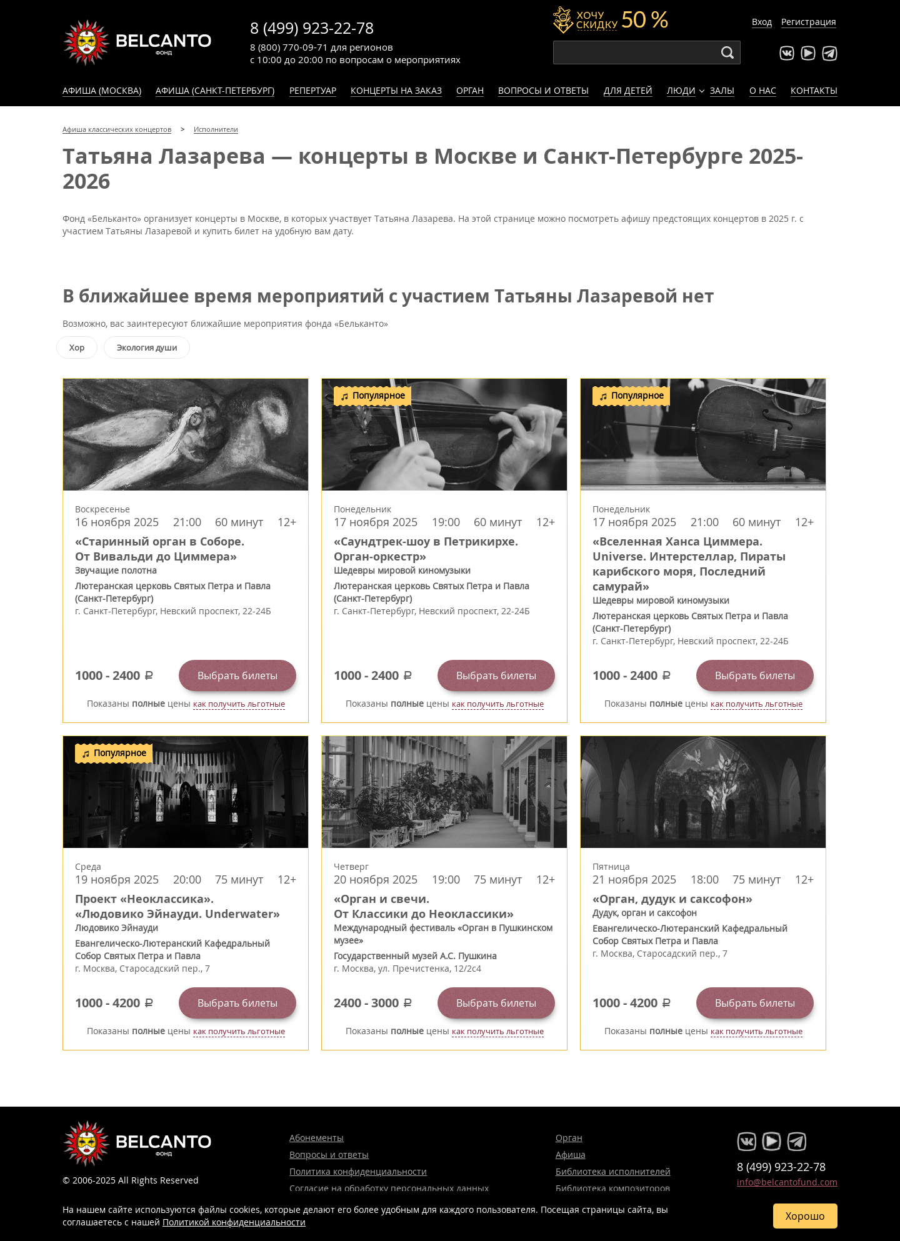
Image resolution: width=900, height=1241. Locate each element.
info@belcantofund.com (787, 1182)
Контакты (814, 90)
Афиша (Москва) (101, 90)
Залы (722, 90)
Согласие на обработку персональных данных (389, 1188)
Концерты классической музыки (137, 42)
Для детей (628, 90)
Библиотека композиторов (613, 1188)
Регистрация (808, 21)
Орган (470, 90)
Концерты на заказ (396, 90)
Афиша (571, 1154)
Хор (76, 347)
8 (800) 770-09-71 (289, 47)
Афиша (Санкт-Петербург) (215, 90)
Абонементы (316, 1138)
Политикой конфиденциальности (234, 1222)
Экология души (147, 347)
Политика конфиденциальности (358, 1171)
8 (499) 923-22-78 (312, 27)
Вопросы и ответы (543, 90)
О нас (762, 90)
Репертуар (312, 90)
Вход (762, 21)
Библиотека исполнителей (613, 1171)
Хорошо (805, 1216)
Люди (681, 90)
